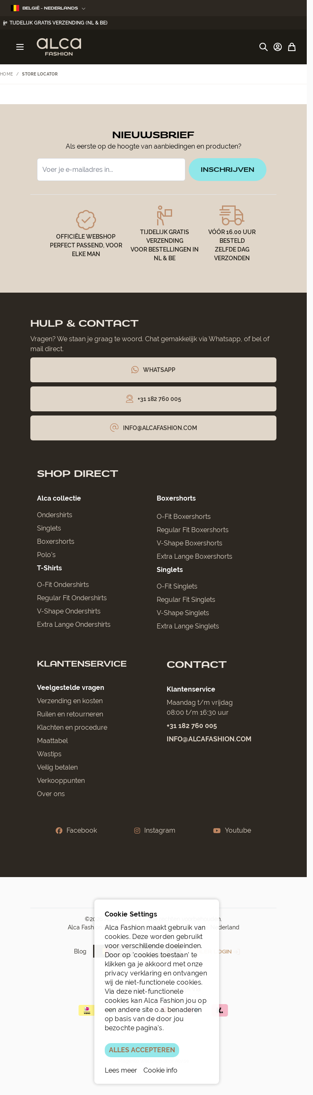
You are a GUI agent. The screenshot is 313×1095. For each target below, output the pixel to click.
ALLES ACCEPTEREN (142, 1050)
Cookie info (160, 1070)
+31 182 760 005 (192, 727)
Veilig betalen (57, 768)
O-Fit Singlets (177, 587)
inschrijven (226, 170)
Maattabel (52, 742)
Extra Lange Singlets (188, 627)
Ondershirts (54, 516)
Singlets (49, 529)
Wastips (49, 755)
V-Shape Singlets (183, 614)
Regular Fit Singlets (186, 601)
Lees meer (121, 1070)
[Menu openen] (20, 47)
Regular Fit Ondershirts (72, 599)
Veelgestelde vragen (70, 689)
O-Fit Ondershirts (63, 586)
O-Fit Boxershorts (184, 518)
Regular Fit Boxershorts (193, 531)
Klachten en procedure (72, 729)
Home (6, 74)
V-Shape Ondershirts (69, 612)
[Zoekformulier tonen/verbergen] (264, 47)
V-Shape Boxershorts (189, 544)
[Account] (278, 47)
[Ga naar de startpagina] (59, 47)
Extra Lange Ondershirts (74, 626)
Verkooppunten (61, 782)
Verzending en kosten (70, 702)
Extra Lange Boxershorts (194, 558)
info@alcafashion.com (209, 740)
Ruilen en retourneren (70, 715)
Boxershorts (55, 543)
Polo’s (46, 556)
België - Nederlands (48, 8)
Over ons (51, 795)
